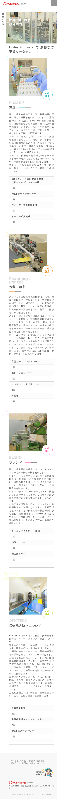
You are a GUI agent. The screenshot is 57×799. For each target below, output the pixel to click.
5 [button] (33, 611)
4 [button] (33, 93)
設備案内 (40, 761)
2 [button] (26, 93)
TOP (11, 761)
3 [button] (30, 93)
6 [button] (37, 611)
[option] (28, 77)
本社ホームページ (37, 763)
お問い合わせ (15, 763)
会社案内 (32, 761)
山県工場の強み (21, 761)
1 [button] (22, 93)
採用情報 (25, 763)
